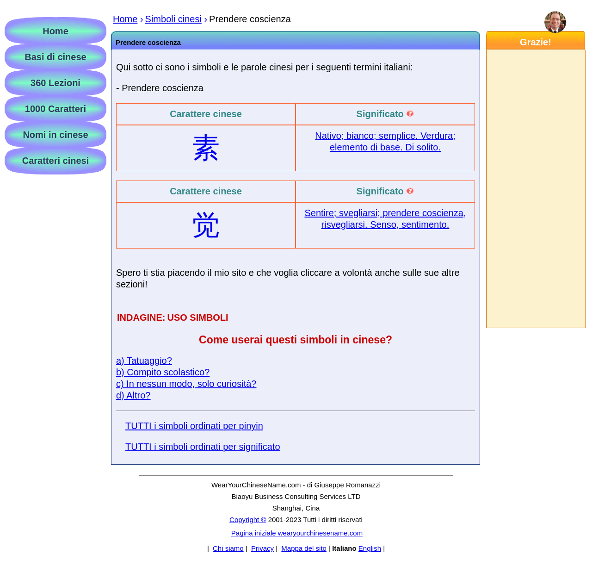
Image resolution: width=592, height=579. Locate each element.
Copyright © (247, 519)
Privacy (262, 548)
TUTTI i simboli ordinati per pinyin (194, 426)
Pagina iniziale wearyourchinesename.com (297, 533)
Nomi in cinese (55, 135)
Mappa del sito (304, 548)
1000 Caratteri (55, 109)
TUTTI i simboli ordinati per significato (202, 447)
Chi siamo (228, 548)
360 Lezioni (55, 83)
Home (55, 31)
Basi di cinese (55, 57)
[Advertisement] (536, 189)
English (369, 548)
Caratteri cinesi (55, 161)
